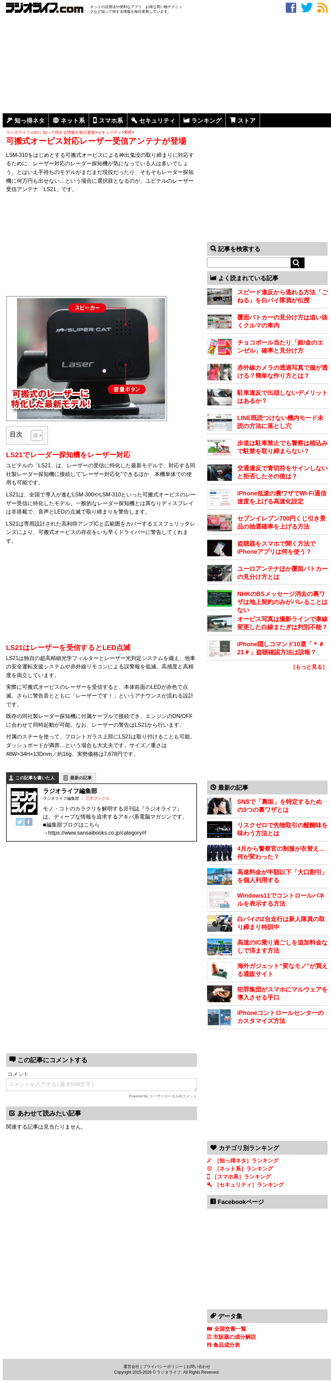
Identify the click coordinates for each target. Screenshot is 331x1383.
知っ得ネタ (29, 120)
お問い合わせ (198, 1366)
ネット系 (73, 120)
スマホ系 (111, 120)
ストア (247, 120)
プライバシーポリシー (163, 1366)
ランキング (206, 120)
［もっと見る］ (309, 667)
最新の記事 (81, 777)
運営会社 (131, 1366)
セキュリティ (157, 120)
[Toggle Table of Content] (33, 435)
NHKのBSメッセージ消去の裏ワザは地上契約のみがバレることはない (282, 602)
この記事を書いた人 (35, 777)
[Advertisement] (167, 65)
